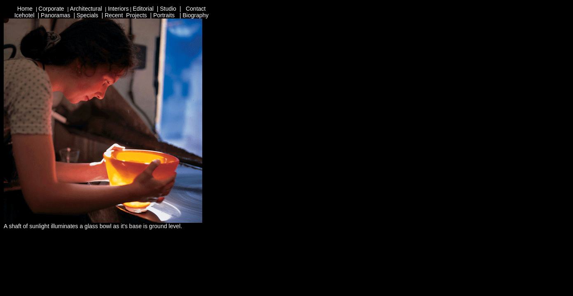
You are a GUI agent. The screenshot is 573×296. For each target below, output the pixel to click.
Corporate (51, 8)
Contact (196, 8)
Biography (195, 15)
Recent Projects (126, 15)
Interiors (118, 8)
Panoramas (55, 15)
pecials (89, 15)
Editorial (144, 8)
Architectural (87, 8)
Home (26, 8)
